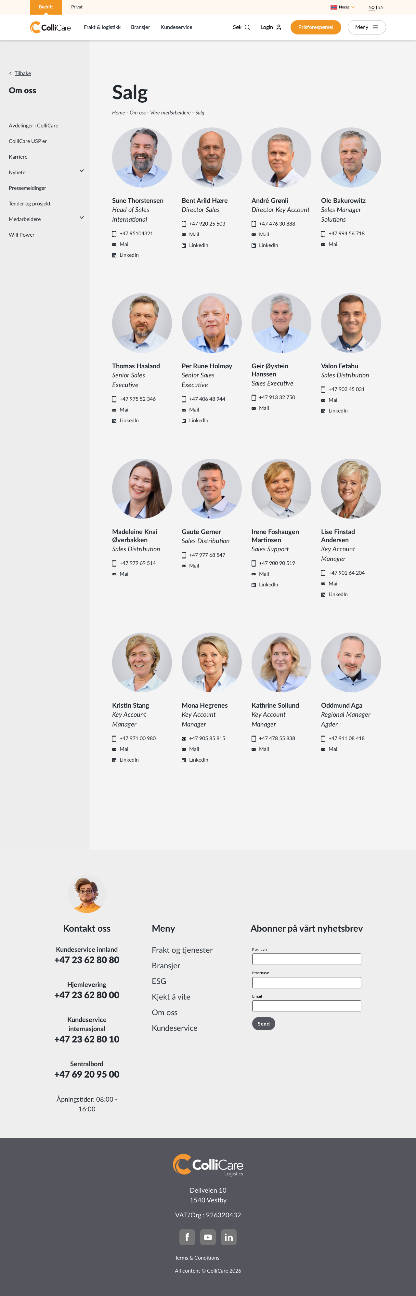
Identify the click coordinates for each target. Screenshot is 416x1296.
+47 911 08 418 (347, 738)
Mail (125, 244)
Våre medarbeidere (170, 112)
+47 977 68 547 (207, 555)
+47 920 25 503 (207, 224)
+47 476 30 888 (277, 224)
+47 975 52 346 (138, 399)
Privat (77, 7)
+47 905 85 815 (207, 738)
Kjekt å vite (171, 997)
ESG (159, 982)
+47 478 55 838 (277, 738)
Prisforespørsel (315, 27)
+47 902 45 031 (347, 389)
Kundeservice (176, 27)
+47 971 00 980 (138, 738)
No (372, 7)
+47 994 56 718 (347, 233)
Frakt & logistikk (102, 27)
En (381, 7)
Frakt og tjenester (182, 950)
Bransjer (140, 27)
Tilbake (23, 73)
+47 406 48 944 (207, 399)
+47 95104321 (136, 233)
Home (118, 112)
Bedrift (46, 7)
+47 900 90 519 (277, 563)
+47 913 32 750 (277, 397)
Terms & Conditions (197, 1258)
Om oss (138, 112)
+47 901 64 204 (347, 573)
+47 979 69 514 (138, 563)
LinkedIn (129, 255)
